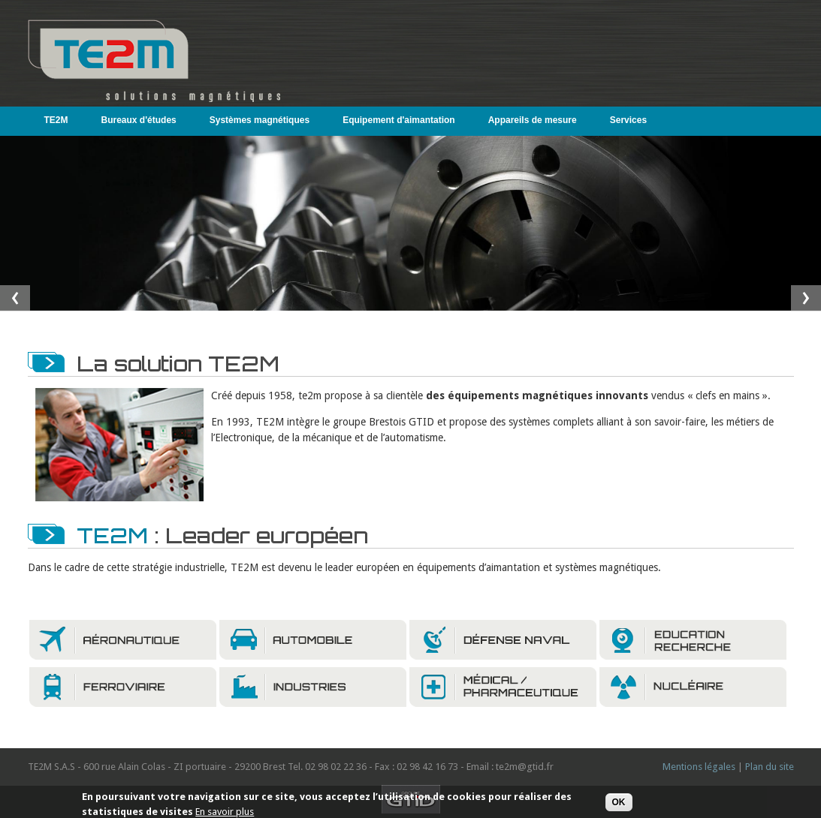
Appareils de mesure (532, 120)
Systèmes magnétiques (259, 120)
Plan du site (769, 766)
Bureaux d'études (139, 120)
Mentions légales (699, 766)
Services (628, 120)
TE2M (53, 119)
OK (619, 803)
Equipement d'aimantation (399, 120)
